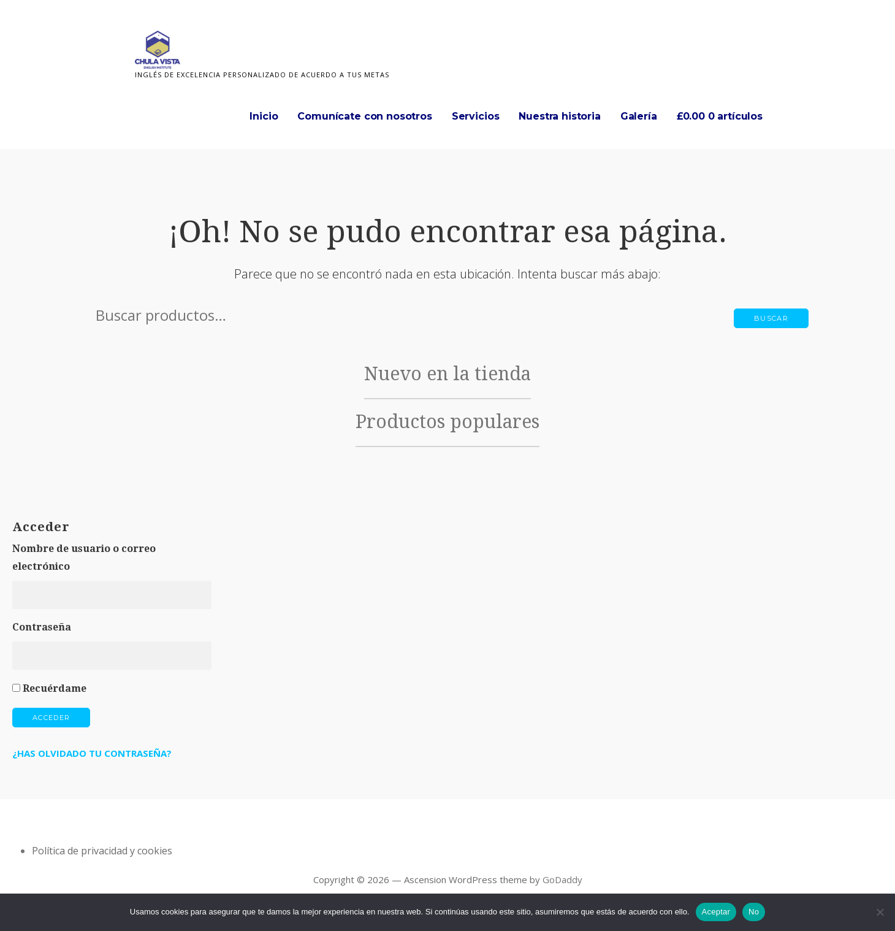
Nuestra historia (559, 116)
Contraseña (41, 627)
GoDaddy (562, 879)
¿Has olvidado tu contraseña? (92, 753)
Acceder (51, 717)
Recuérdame (54, 688)
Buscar (771, 318)
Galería (638, 116)
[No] (880, 912)
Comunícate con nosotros (364, 116)
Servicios (476, 116)
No (753, 911)
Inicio (263, 116)
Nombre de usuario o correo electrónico (84, 557)
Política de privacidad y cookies (102, 850)
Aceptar (716, 911)
